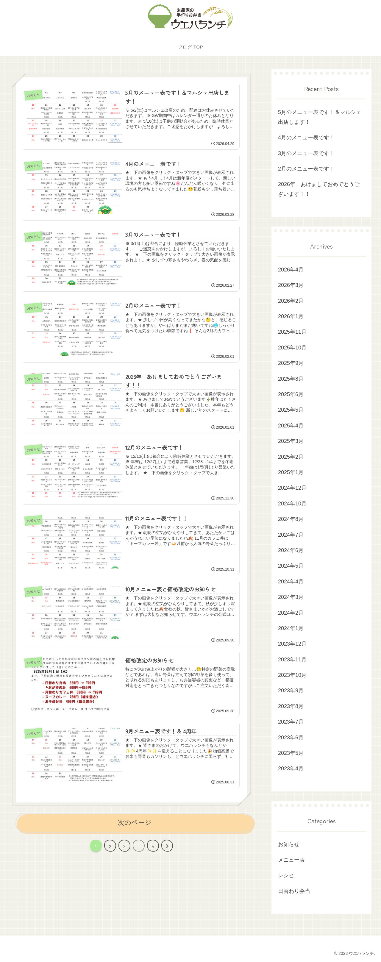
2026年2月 (291, 301)
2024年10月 (292, 504)
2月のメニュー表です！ (306, 169)
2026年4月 (291, 270)
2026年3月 (291, 285)
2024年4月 (291, 582)
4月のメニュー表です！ (306, 137)
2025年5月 (291, 410)
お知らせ (288, 844)
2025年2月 (291, 457)
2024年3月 (291, 597)
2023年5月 (291, 753)
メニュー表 (291, 860)
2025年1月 (291, 472)
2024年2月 (291, 613)
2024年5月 (291, 566)
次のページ (135, 821)
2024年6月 (291, 550)
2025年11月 (292, 332)
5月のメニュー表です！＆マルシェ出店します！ (319, 117)
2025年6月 (291, 394)
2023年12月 (292, 644)
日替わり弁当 (294, 891)
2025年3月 (291, 441)
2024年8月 (291, 519)
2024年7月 (291, 535)
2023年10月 (292, 675)
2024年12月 (292, 488)
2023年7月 (291, 722)
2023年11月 (292, 660)
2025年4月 (291, 426)
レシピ (286, 875)
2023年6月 (291, 738)
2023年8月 (291, 706)
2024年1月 (291, 628)
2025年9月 (291, 363)
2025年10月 (292, 348)
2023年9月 (291, 691)
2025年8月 (291, 379)
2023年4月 (291, 769)
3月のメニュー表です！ (306, 153)
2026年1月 (291, 316)
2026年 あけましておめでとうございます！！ (319, 189)
